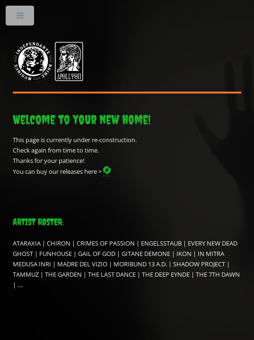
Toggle (20, 17)
